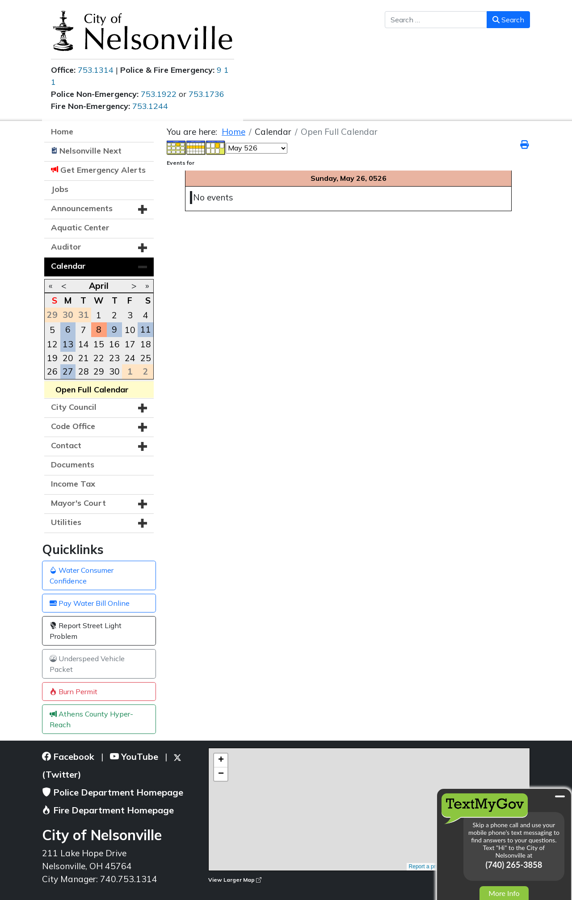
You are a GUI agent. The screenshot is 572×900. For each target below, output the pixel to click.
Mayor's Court (78, 503)
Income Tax (73, 484)
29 (98, 371)
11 (145, 329)
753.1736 (206, 94)
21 (83, 358)
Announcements (82, 208)
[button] (142, 209)
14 (83, 344)
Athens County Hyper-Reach (91, 719)
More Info (503, 893)
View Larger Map (234, 879)
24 (130, 358)
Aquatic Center (80, 227)
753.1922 (159, 94)
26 (52, 371)
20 (68, 358)
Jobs (59, 189)
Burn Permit (73, 691)
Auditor (66, 247)
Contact (66, 445)
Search (508, 19)
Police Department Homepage (112, 792)
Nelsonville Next (90, 151)
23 (114, 358)
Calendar (68, 266)
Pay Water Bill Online (90, 603)
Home (62, 131)
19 (52, 358)
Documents (72, 464)
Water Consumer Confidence (82, 575)
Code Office (73, 426)
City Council (74, 407)
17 (130, 344)
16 (114, 344)
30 (114, 371)
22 (98, 358)
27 (68, 371)
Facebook (68, 756)
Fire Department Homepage (108, 810)
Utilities (66, 522)
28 (83, 371)
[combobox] (436, 19)
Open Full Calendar (92, 389)
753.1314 (96, 70)
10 (130, 330)
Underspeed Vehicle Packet (87, 664)
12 (52, 344)
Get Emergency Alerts (103, 170)
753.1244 (150, 106)
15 (98, 344)
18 (145, 344)
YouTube (134, 756)
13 (68, 344)
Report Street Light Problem (86, 631)
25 (145, 358)
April (99, 285)
